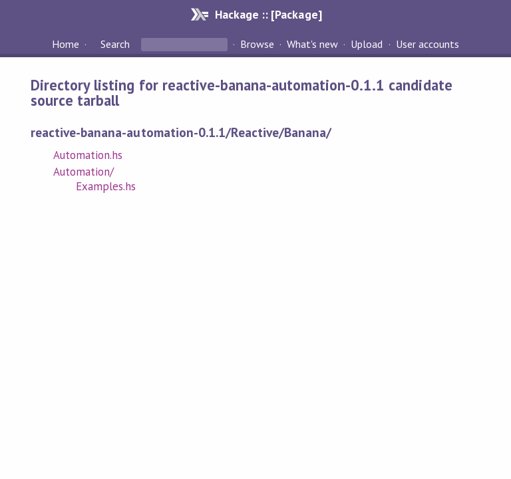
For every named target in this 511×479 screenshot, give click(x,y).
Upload (367, 44)
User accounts (427, 44)
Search (115, 44)
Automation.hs (87, 155)
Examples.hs (106, 186)
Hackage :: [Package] (268, 14)
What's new (312, 44)
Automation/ (83, 171)
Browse (257, 44)
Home (65, 44)
